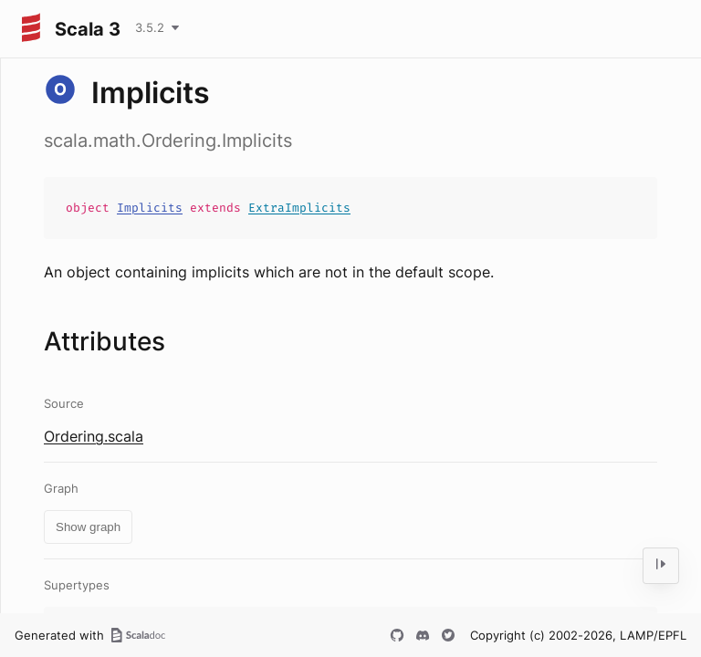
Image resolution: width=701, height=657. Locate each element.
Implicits (150, 207)
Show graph (88, 527)
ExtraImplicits (299, 207)
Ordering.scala (93, 436)
